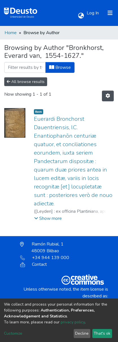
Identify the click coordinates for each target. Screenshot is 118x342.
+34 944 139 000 (44, 258)
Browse (60, 67)
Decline (82, 333)
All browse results (26, 81)
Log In (93, 13)
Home (11, 33)
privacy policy (73, 322)
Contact (33, 264)
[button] (81, 15)
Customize (13, 333)
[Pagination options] (108, 96)
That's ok (102, 333)
